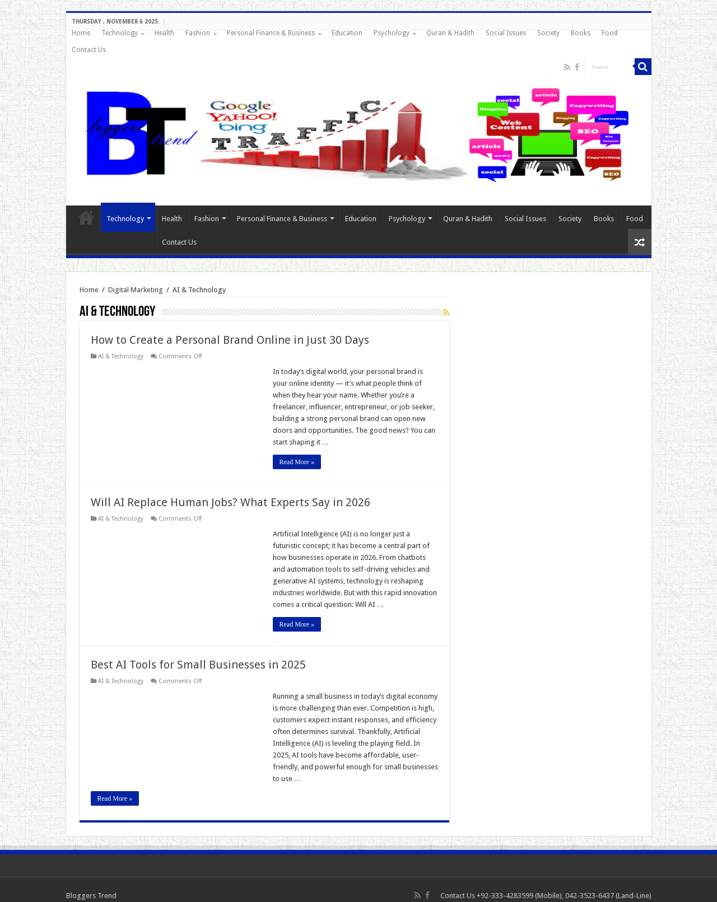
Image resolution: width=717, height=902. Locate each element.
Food (610, 33)
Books (580, 33)
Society (548, 33)
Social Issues (506, 33)
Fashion (197, 33)
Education (347, 33)
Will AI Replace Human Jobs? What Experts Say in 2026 (230, 502)
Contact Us (89, 50)
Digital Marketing (135, 290)
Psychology (391, 33)
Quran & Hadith (450, 33)
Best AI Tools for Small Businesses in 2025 (198, 664)
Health (164, 33)
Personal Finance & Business (271, 33)
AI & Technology (120, 356)
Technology (119, 33)
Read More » (297, 462)
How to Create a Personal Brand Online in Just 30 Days (230, 340)
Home (81, 33)
